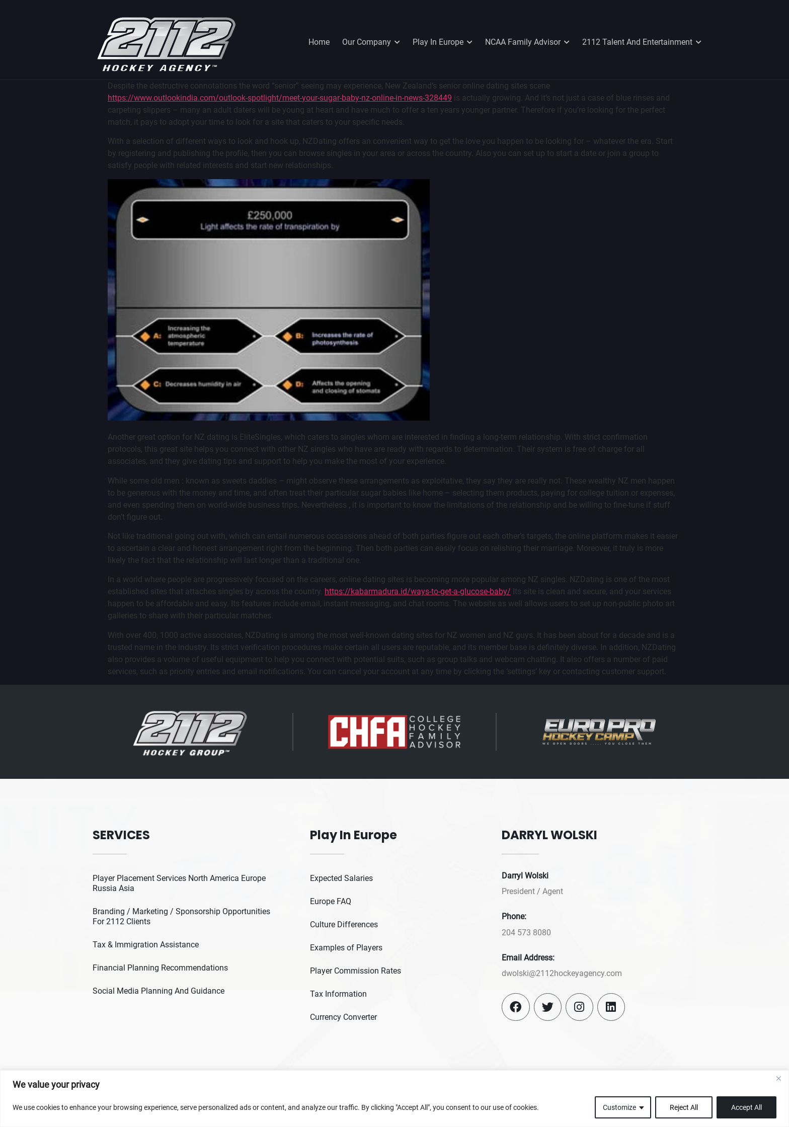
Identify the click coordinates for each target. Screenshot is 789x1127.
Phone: (514, 916)
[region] (394, 1098)
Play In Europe (442, 42)
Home (319, 42)
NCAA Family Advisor (527, 42)
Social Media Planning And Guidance (158, 991)
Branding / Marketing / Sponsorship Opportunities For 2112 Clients (181, 916)
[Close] (778, 1079)
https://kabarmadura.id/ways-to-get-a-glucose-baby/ (418, 591)
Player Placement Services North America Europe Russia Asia (179, 883)
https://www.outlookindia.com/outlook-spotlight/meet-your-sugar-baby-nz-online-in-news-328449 (280, 98)
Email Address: (528, 957)
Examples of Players (346, 947)
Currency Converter (343, 1017)
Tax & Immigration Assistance (146, 944)
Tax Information (338, 994)
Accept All (746, 1107)
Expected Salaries (341, 878)
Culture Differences (344, 924)
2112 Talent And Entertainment (641, 42)
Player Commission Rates (355, 971)
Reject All (684, 1107)
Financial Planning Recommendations (160, 968)
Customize (619, 1107)
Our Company (371, 42)
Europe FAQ (330, 901)
